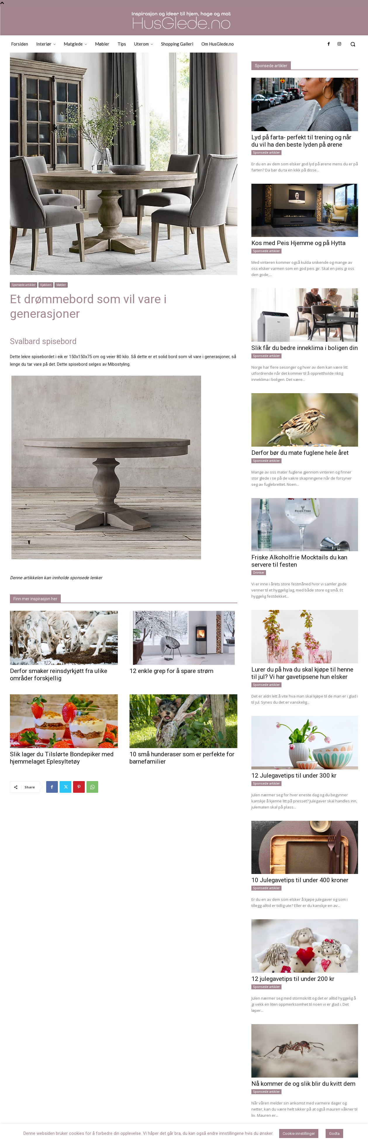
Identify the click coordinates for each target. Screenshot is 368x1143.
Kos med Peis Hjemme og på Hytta (298, 243)
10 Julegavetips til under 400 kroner (299, 880)
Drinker (258, 572)
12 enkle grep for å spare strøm (171, 670)
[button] (353, 44)
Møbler (61, 284)
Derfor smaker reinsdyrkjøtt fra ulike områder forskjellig (58, 674)
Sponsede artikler (23, 284)
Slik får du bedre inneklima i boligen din (304, 347)
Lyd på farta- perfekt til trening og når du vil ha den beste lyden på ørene (301, 141)
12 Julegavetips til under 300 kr (293, 775)
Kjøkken (46, 284)
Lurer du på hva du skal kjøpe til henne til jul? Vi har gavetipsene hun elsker (302, 673)
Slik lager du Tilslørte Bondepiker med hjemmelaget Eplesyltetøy (62, 758)
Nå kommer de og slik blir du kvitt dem (303, 1083)
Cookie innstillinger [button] (299, 1133)
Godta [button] (334, 1133)
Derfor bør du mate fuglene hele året (300, 452)
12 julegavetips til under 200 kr (292, 978)
